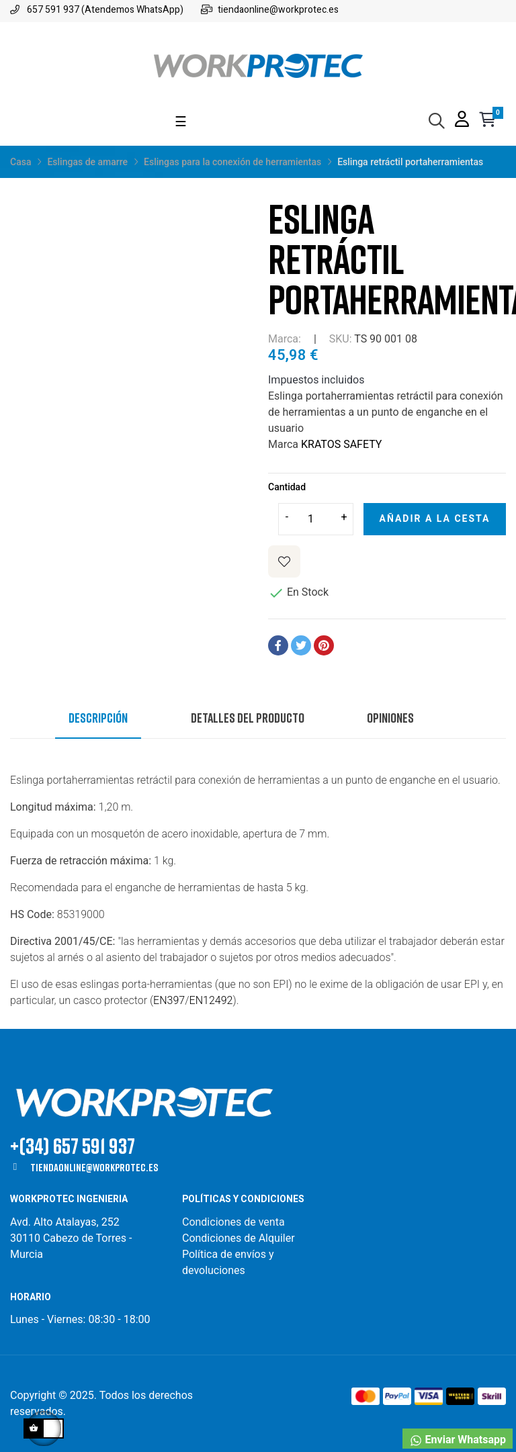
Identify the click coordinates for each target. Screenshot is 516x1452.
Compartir (278, 645)
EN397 (169, 1000)
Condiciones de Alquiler (238, 1238)
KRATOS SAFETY (341, 444)
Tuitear (301, 645)
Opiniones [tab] (390, 717)
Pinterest (324, 645)
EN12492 (211, 1000)
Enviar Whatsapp (457, 1440)
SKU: (340, 338)
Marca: (284, 338)
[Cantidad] (316, 519)
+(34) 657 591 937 (72, 1145)
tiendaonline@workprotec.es (94, 1167)
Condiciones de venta (235, 1222)
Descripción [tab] (98, 717)
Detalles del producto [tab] (247, 717)
